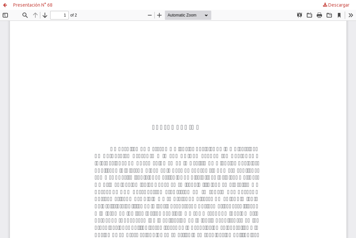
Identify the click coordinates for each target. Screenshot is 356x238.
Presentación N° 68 (33, 5)
